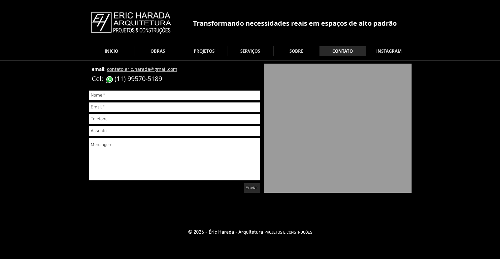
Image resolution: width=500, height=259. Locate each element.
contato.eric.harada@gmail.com (142, 69)
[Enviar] (252, 188)
